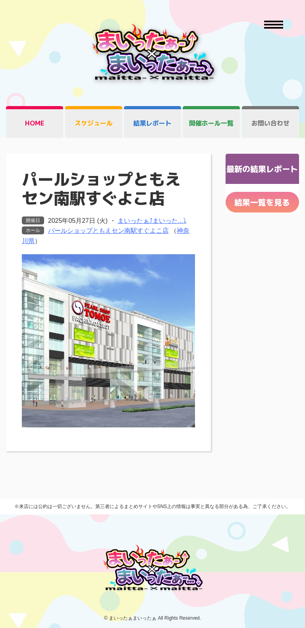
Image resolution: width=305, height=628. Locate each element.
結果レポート (152, 123)
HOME (34, 123)
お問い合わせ (270, 123)
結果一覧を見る (262, 202)
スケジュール (94, 123)
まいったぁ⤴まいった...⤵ (152, 220)
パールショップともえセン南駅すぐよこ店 (108, 230)
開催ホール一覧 (211, 123)
